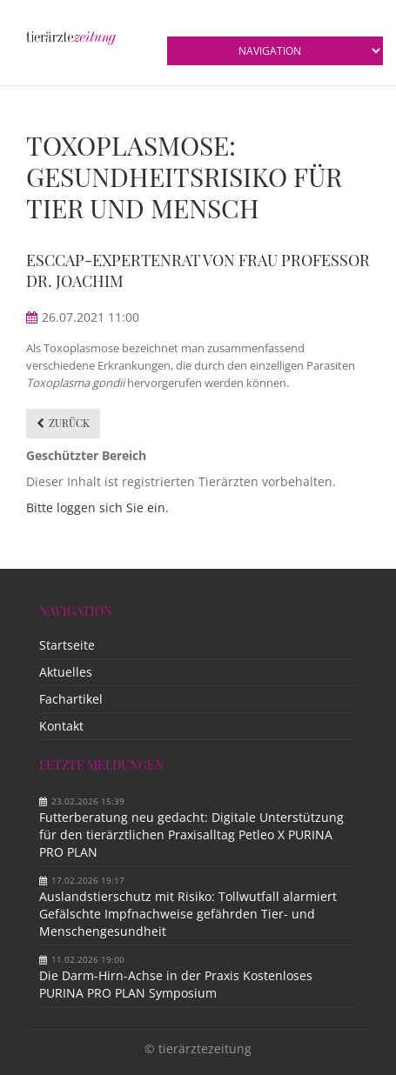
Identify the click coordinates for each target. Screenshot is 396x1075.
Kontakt (61, 726)
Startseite (67, 645)
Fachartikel (71, 699)
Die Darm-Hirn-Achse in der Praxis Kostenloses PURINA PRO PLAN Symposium (175, 984)
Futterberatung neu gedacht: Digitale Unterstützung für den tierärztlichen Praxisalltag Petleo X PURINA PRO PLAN (191, 834)
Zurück (69, 423)
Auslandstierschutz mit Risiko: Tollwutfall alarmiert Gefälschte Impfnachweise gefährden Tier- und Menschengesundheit (188, 913)
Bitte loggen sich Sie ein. (97, 507)
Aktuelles (65, 672)
